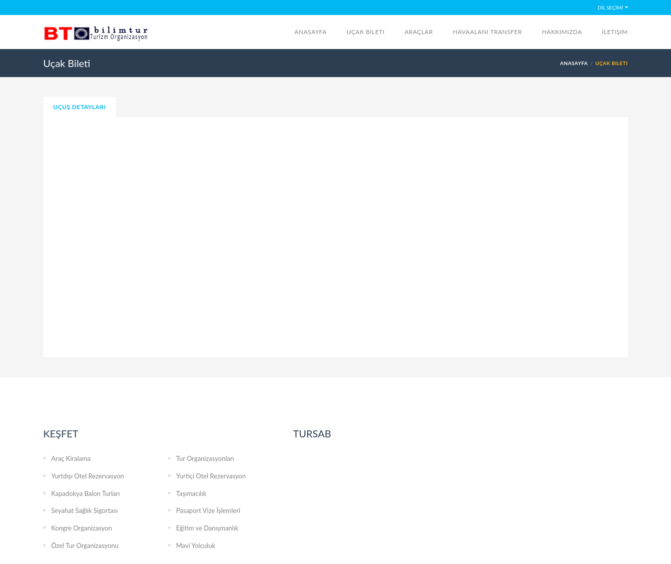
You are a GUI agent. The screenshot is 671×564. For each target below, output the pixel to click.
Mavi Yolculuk (195, 545)
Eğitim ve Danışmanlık (207, 528)
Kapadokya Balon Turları (85, 493)
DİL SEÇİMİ (610, 8)
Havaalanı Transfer (487, 32)
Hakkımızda (562, 32)
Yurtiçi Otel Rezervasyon (211, 476)
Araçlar (419, 32)
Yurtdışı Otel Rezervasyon (87, 476)
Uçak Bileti (366, 32)
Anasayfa (310, 32)
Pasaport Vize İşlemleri (208, 510)
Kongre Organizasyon (81, 528)
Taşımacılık (191, 493)
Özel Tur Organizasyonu (85, 545)
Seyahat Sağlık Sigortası (84, 510)
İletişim (615, 32)
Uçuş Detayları (79, 107)
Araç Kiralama (71, 458)
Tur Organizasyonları (205, 458)
